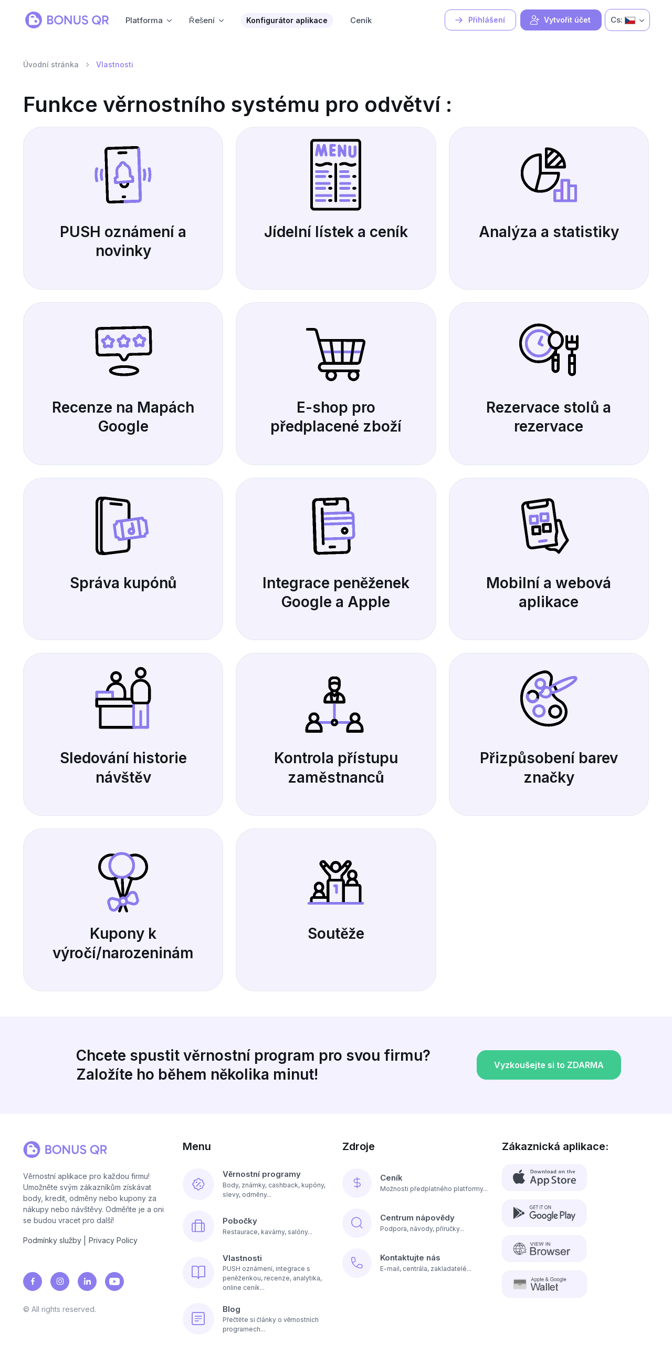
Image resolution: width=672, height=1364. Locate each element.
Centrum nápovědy (417, 1218)
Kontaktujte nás (410, 1258)
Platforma (144, 20)
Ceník (361, 20)
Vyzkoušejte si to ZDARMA (549, 1091)
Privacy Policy (113, 1240)
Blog (231, 1309)
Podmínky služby (52, 1240)
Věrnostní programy (262, 1174)
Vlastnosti (242, 1258)
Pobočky (240, 1221)
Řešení (202, 20)
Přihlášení (479, 20)
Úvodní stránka (51, 64)
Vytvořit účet (560, 20)
